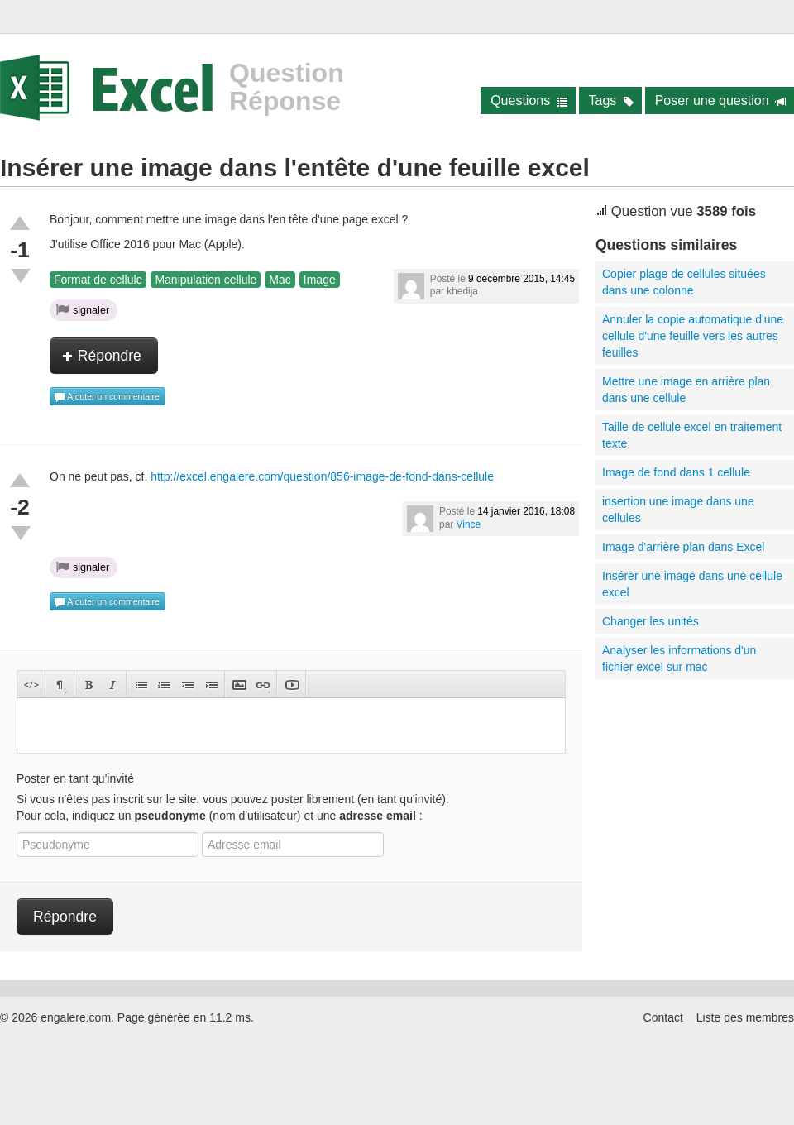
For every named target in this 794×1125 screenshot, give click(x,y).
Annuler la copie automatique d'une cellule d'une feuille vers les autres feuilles (692, 336)
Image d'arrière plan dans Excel (683, 546)
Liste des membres (745, 1017)
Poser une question (721, 100)
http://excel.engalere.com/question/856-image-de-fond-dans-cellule (322, 476)
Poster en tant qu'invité (75, 778)
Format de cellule (98, 279)
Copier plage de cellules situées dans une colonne (684, 282)
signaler (82, 309)
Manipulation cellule (205, 279)
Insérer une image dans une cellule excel (692, 584)
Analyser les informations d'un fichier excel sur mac (679, 658)
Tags (611, 100)
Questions (528, 100)
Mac (279, 279)
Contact (663, 1017)
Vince (469, 524)
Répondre (101, 355)
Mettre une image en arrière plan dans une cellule (686, 390)
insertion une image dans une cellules (678, 509)
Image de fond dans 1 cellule (676, 472)
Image (320, 279)
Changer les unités (650, 621)
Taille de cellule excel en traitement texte (692, 435)
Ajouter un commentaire (107, 397)
